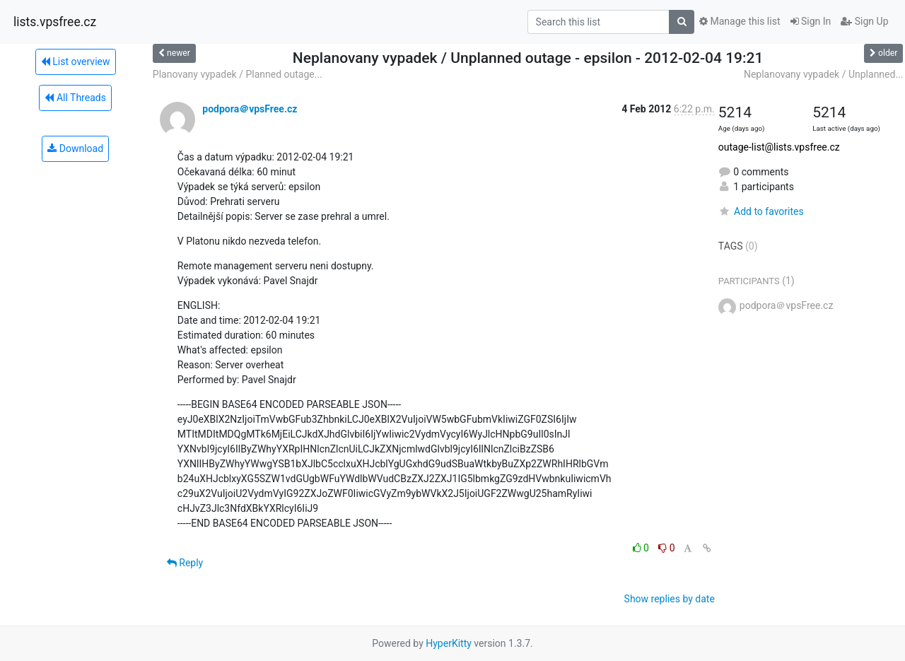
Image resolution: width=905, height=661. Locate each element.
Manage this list (739, 21)
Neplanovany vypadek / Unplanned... (824, 74)
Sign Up (864, 21)
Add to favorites (761, 211)
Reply (185, 562)
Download (75, 148)
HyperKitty (449, 643)
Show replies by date (669, 598)
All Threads (75, 97)
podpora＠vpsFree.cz (249, 109)
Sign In (810, 21)
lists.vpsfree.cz (54, 22)
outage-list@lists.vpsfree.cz (779, 147)
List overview (75, 61)
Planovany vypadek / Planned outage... (237, 74)
